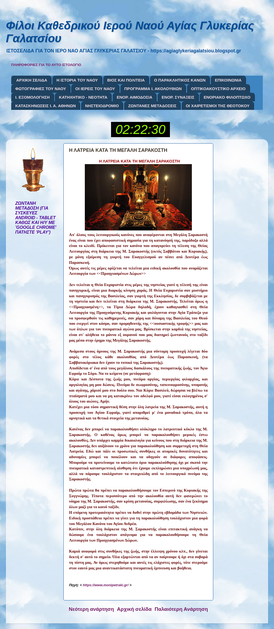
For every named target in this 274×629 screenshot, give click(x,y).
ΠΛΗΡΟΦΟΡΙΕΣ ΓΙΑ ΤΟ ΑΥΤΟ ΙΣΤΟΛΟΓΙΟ (46, 65)
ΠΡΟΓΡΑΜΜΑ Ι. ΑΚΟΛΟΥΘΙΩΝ (153, 88)
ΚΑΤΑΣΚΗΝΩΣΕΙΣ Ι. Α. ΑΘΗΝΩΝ (45, 105)
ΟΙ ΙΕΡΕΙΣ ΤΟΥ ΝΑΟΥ (95, 88)
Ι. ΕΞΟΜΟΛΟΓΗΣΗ (32, 97)
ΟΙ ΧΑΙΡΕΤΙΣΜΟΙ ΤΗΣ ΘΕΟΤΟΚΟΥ (217, 105)
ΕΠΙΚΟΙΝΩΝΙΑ (228, 80)
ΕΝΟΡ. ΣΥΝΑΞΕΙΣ (178, 97)
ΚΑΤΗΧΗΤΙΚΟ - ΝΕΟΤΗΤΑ (83, 97)
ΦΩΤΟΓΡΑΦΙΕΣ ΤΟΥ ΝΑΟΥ (40, 88)
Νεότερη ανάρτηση (91, 609)
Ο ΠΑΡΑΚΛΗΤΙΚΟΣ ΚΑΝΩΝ (180, 80)
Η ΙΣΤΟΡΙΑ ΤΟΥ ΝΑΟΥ (77, 80)
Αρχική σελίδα (134, 609)
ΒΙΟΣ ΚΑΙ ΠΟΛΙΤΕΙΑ (126, 80)
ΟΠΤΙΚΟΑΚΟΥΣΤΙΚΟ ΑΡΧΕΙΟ (218, 88)
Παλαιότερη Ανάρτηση (181, 609)
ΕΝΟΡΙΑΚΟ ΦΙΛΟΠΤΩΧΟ (227, 97)
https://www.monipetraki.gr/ (106, 585)
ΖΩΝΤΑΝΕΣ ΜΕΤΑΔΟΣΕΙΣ (152, 105)
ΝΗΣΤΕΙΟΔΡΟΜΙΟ (102, 105)
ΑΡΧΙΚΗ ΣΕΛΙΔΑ (31, 80)
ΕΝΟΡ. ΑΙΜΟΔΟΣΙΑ (134, 97)
